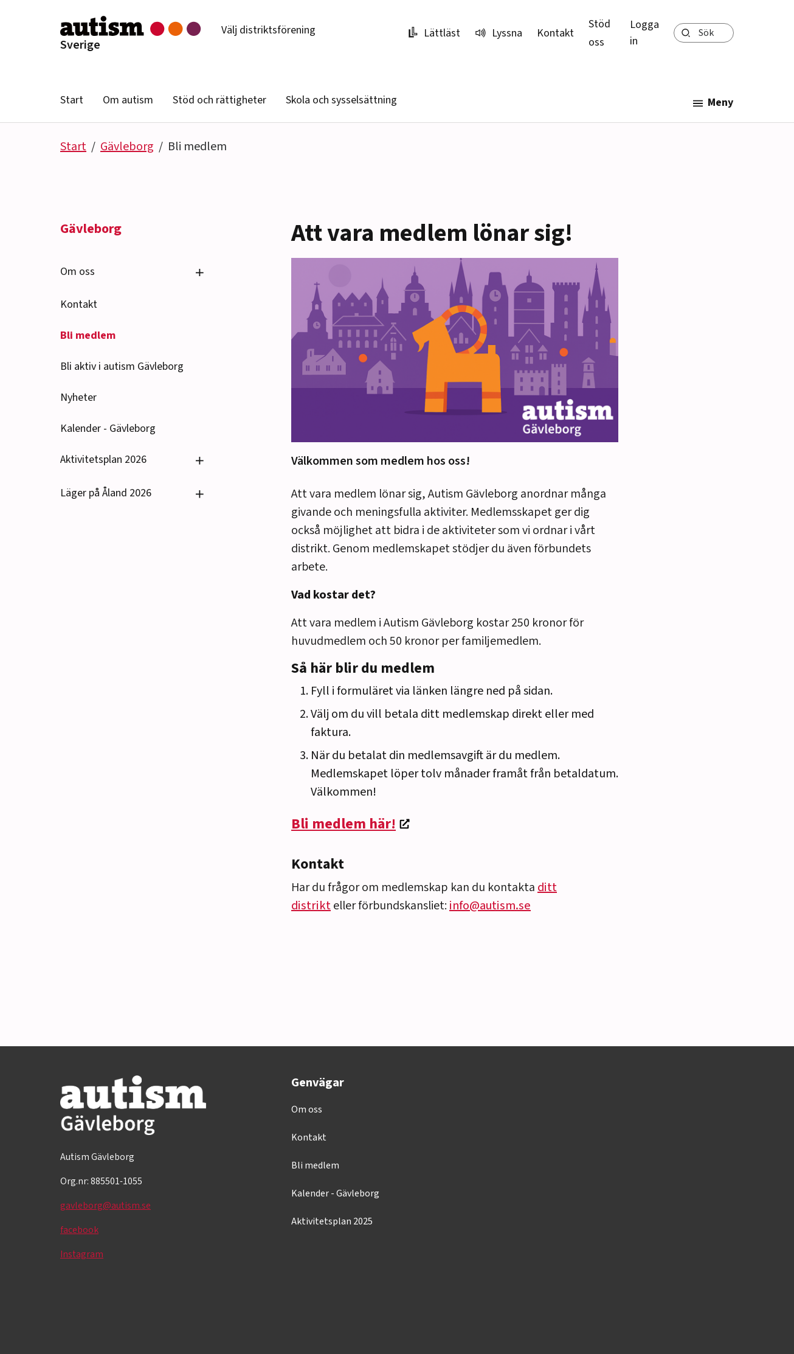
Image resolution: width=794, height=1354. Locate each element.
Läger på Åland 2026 (105, 493)
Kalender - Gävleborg (108, 428)
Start (71, 100)
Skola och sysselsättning (341, 100)
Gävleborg (127, 146)
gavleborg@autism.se (105, 1205)
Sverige (80, 45)
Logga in (644, 33)
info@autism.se (490, 905)
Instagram (81, 1254)
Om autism (128, 100)
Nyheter (78, 397)
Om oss (77, 271)
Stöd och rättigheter (219, 100)
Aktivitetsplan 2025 (332, 1221)
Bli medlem (88, 335)
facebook (79, 1230)
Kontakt (555, 33)
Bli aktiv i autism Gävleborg (122, 366)
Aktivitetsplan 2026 (103, 459)
